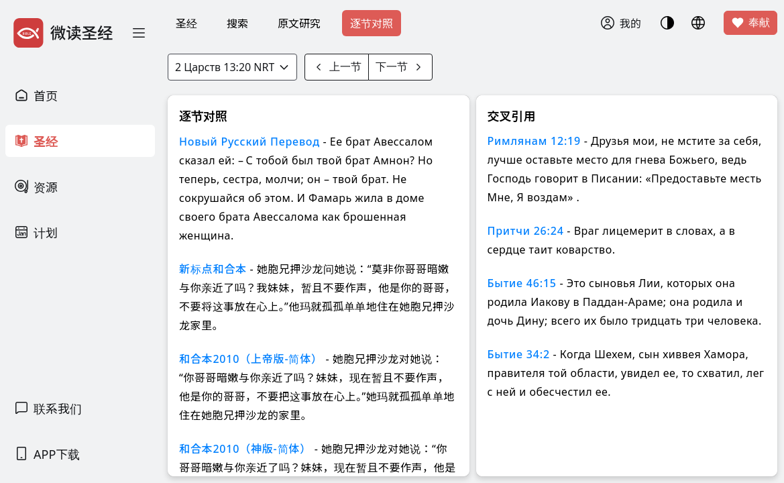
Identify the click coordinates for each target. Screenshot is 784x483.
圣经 (186, 23)
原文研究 (299, 23)
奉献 (750, 23)
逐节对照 (371, 23)
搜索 (237, 23)
